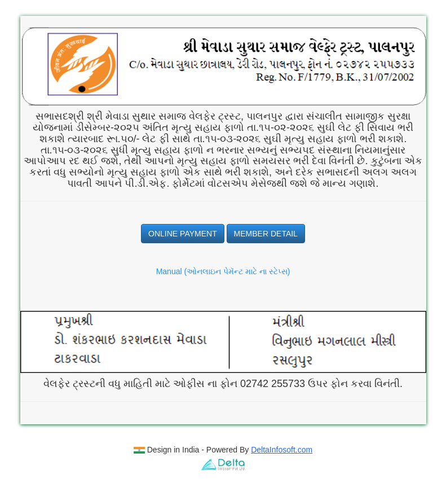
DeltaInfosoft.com (281, 449)
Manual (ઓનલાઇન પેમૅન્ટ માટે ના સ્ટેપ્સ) (223, 271)
